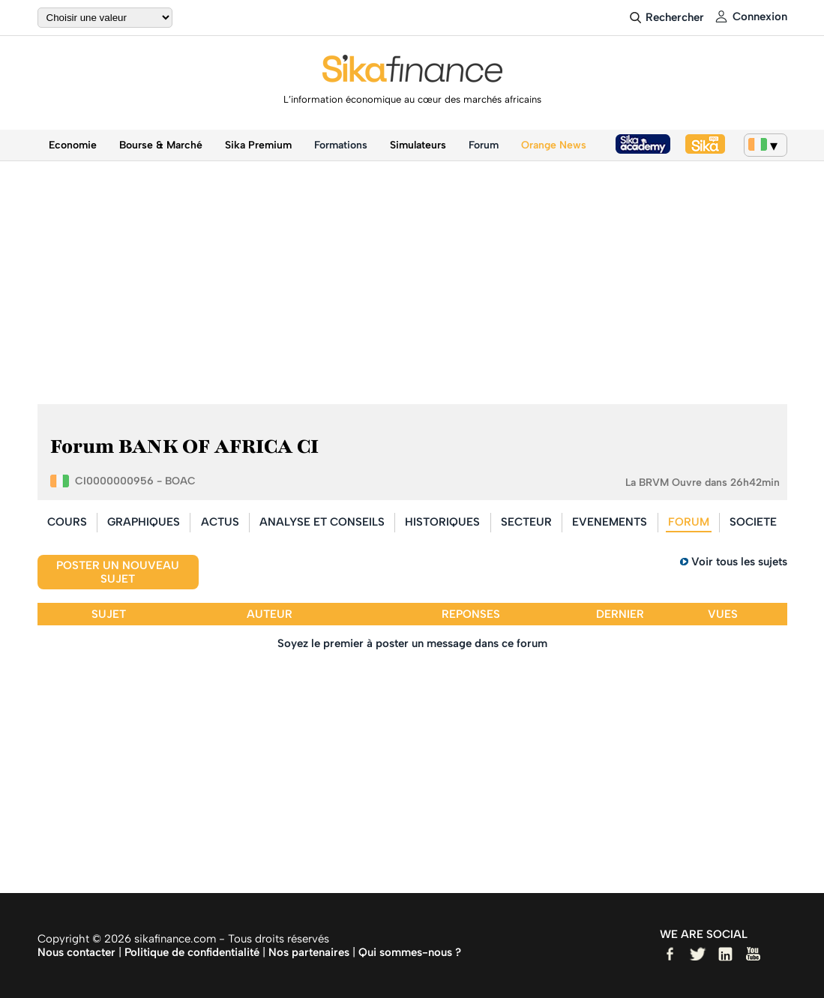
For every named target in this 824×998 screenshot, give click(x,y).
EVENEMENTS (609, 522)
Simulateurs (418, 145)
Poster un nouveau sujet (117, 572)
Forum (484, 145)
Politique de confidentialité (191, 952)
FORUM (688, 522)
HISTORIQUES (442, 522)
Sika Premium (258, 145)
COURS (67, 522)
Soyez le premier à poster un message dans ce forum (412, 643)
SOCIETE (753, 522)
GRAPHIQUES (143, 522)
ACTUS (220, 522)
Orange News (553, 145)
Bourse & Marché (160, 145)
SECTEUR (526, 522)
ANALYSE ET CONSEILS (322, 522)
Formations (340, 145)
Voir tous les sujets (739, 561)
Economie (73, 145)
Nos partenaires (308, 952)
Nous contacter (76, 952)
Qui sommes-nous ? (409, 952)
